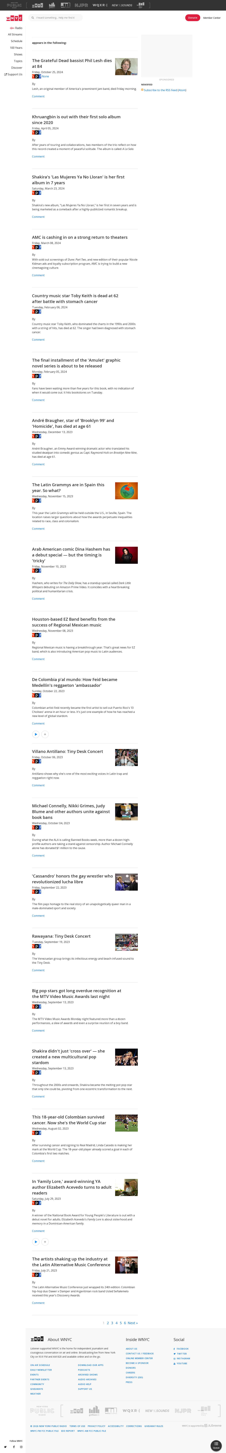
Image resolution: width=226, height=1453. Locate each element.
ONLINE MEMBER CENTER (139, 1358)
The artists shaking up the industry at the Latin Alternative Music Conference (71, 1261)
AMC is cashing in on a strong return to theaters (80, 237)
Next (131, 1323)
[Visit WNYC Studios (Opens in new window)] (65, 5)
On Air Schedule (40, 1365)
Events (34, 1375)
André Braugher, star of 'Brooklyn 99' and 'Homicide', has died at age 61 (73, 423)
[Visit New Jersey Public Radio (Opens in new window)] (183, 1411)
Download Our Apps (91, 1365)
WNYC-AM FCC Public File (91, 1431)
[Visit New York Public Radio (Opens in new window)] (42, 1411)
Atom (182, 90)
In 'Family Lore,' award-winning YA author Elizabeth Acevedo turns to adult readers (72, 1187)
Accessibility (116, 1426)
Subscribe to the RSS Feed (160, 90)
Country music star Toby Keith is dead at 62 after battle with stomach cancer (75, 298)
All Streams (15, 34)
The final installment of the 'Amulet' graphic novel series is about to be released (76, 363)
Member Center (212, 17)
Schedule (16, 41)
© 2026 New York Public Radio (48, 1426)
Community (37, 1384)
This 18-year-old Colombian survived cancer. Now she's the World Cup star (69, 1119)
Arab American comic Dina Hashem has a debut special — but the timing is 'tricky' (71, 554)
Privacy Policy (96, 1426)
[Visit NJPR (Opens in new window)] (81, 5)
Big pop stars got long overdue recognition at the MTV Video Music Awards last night (76, 993)
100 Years (16, 48)
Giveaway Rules (153, 1426)
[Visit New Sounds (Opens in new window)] (122, 5)
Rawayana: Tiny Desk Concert (61, 936)
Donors (131, 1368)
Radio (18, 28)
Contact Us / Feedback (140, 1354)
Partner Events (39, 1380)
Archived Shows (88, 1375)
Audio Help (84, 1384)
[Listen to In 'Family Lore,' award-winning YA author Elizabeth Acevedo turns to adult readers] (36, 1242)
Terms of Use (77, 1426)
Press (129, 1382)
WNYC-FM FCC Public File (44, 1431)
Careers (130, 1373)
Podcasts (84, 1370)
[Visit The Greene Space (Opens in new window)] (140, 5)
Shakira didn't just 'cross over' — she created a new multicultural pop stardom (68, 1056)
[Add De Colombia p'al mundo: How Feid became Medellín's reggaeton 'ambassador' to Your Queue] (45, 734)
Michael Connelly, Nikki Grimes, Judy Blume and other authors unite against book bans (71, 811)
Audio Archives (87, 1380)
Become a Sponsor (137, 1363)
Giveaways (36, 1389)
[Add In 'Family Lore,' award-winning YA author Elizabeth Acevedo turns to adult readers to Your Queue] (45, 1242)
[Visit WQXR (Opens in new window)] (100, 5)
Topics (18, 61)
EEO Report (68, 1431)
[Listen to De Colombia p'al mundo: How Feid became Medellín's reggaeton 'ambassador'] (36, 734)
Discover (16, 68)
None (45, 76)
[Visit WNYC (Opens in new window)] (37, 5)
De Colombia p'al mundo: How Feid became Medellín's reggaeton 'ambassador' (74, 682)
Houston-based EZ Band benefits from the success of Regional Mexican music (73, 622)
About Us (131, 1349)
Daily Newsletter (41, 1370)
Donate (192, 17)
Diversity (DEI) (134, 1377)
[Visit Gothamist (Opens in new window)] (52, 5)
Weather (35, 1394)
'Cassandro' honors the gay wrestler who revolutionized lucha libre (72, 878)
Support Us (13, 74)
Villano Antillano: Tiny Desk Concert (67, 751)
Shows (18, 54)
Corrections (134, 1426)
